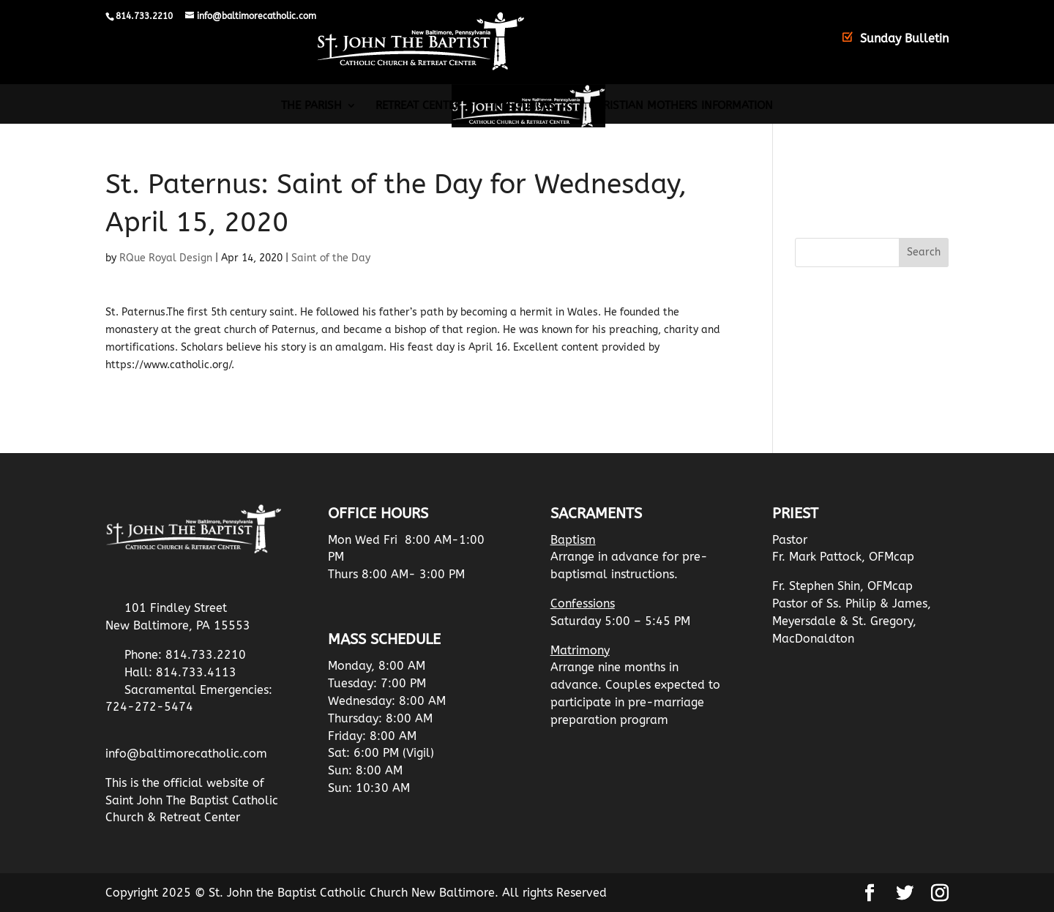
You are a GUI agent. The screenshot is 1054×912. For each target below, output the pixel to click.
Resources (525, 106)
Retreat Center (418, 106)
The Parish (311, 106)
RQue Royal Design (165, 258)
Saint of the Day (330, 258)
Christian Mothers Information (680, 106)
